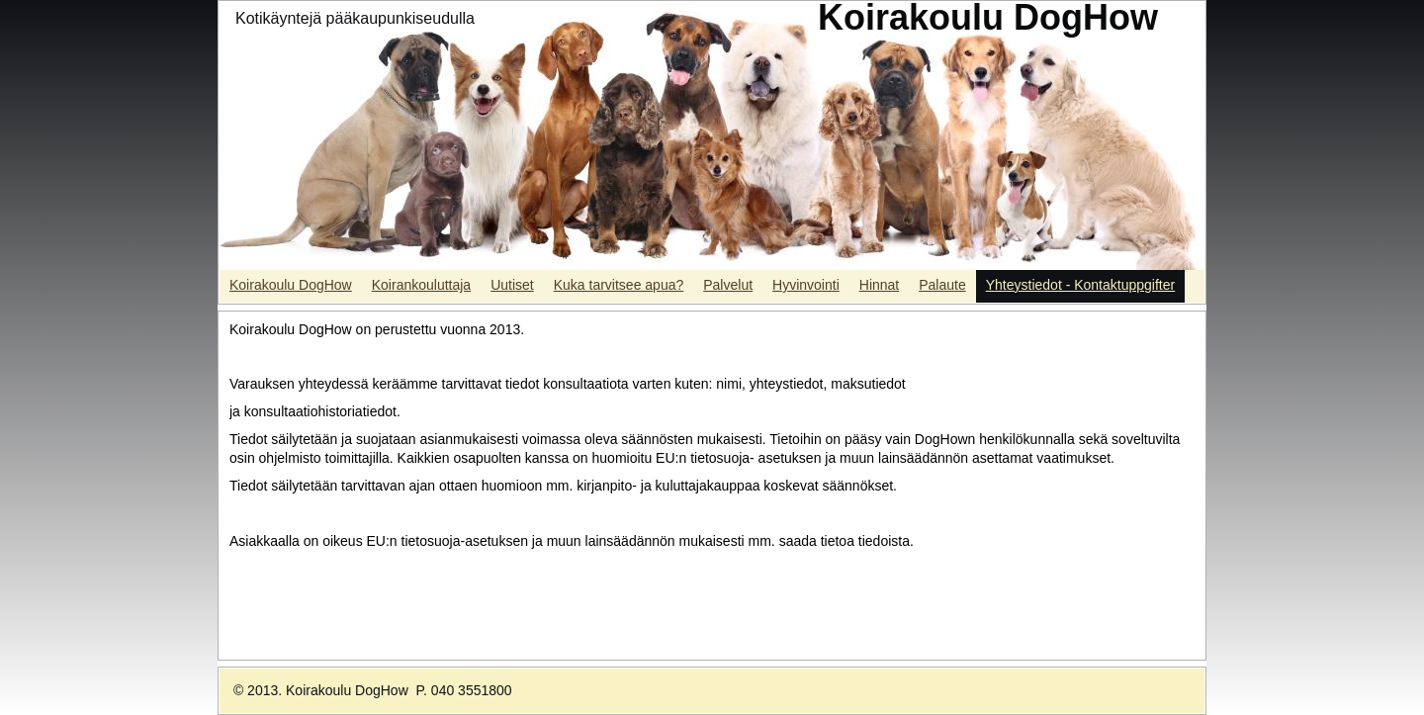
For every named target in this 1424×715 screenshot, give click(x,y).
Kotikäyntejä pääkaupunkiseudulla (355, 18)
